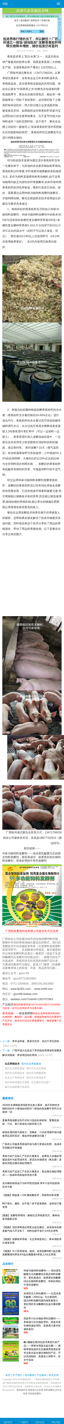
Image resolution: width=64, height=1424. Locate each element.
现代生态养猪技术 (15, 1073)
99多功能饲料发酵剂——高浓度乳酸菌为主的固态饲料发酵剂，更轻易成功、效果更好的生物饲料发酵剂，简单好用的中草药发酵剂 (31, 857)
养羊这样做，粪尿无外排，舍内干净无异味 (35, 1041)
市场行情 (45, 20)
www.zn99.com (43, 988)
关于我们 (17, 1375)
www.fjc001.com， (22, 988)
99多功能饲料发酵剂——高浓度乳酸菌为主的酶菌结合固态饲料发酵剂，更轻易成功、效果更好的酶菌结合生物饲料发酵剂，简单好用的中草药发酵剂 (42, 1277)
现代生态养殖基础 (15, 1068)
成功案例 (24, 20)
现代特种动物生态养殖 (17, 1082)
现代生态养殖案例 (31, 1063)
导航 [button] (5, 3)
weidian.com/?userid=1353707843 (32, 999)
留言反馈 (54, 1375)
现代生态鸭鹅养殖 (36, 1073)
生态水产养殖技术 (15, 1077)
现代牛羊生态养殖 (36, 1068)
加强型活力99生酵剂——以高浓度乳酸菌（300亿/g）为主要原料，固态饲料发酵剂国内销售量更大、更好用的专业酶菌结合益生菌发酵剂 (42, 1300)
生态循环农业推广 (41, 1082)
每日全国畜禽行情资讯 (17, 1087)
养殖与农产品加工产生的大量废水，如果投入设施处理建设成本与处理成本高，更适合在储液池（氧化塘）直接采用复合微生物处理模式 (32, 1159)
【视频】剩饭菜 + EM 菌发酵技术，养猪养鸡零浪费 (30, 1195)
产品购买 (42, 1375)
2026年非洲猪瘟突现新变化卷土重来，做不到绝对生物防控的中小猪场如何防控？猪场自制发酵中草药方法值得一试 (32, 1108)
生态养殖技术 (12, 1063)
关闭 (59, 21)
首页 (16, 20)
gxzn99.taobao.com (25, 994)
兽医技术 (35, 20)
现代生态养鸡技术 (36, 1077)
